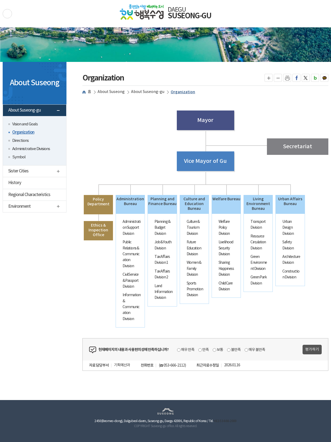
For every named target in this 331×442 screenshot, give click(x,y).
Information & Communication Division (132, 307)
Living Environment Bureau (258, 204)
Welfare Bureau (226, 199)
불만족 (236, 350)
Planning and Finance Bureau (162, 201)
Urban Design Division (288, 228)
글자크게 (269, 78)
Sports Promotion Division (195, 289)
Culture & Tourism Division (193, 228)
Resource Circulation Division (258, 242)
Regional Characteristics (29, 194)
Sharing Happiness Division (226, 269)
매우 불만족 (257, 350)
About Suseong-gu (36, 111)
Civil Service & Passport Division (131, 281)
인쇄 (287, 78)
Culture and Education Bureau (194, 204)
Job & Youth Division (162, 245)
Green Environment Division (258, 263)
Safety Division (288, 245)
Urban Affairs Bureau (290, 201)
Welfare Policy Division (224, 228)
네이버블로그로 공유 (315, 78)
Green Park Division (258, 280)
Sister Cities (37, 172)
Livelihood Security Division (226, 248)
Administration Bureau (130, 201)
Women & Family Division (194, 269)
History (14, 182)
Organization (23, 132)
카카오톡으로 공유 (324, 78)
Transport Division (258, 225)
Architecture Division (291, 260)
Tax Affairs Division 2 (162, 274)
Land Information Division (163, 292)
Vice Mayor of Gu (205, 161)
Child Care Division (226, 286)
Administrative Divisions (31, 149)
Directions (20, 140)
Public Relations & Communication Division (131, 254)
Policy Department (98, 201)
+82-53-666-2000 (225, 421)
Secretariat (297, 146)
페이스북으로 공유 (296, 78)
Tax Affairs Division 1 (162, 260)
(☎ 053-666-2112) (172, 365)
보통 (220, 350)
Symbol (19, 157)
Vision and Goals (25, 124)
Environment (37, 207)
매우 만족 (187, 350)
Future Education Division (194, 248)
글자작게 (278, 78)
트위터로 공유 (306, 78)
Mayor (205, 120)
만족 (205, 350)
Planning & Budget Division (162, 228)
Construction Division (290, 274)
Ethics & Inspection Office (98, 230)
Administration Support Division (131, 228)
